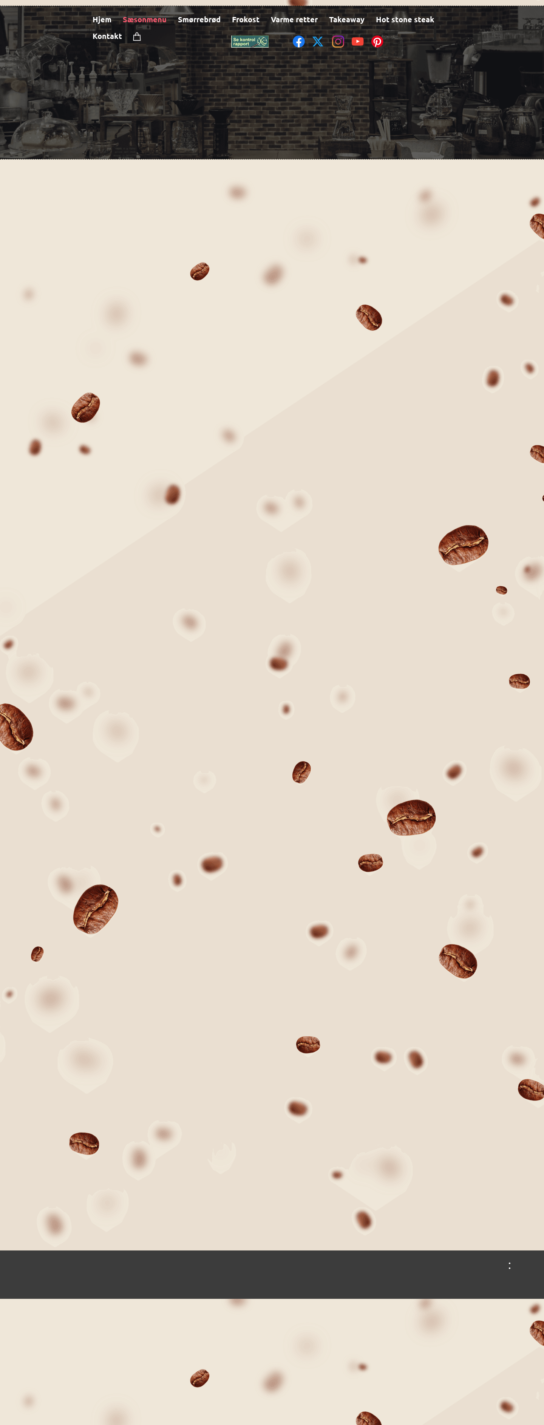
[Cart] (137, 36)
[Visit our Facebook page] (299, 42)
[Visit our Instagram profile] (338, 42)
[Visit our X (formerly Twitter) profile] (318, 42)
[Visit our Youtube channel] (358, 42)
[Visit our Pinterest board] (377, 42)
